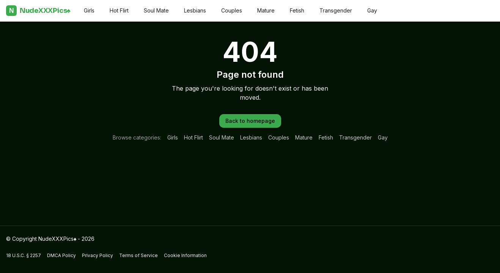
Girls (89, 10)
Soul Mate (156, 10)
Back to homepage (250, 121)
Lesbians (195, 10)
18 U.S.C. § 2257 (23, 255)
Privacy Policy (97, 255)
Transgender (335, 10)
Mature (266, 10)
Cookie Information (185, 255)
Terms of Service (138, 255)
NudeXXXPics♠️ (38, 10)
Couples (231, 10)
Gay (372, 10)
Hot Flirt (119, 10)
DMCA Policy (61, 255)
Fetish (297, 10)
